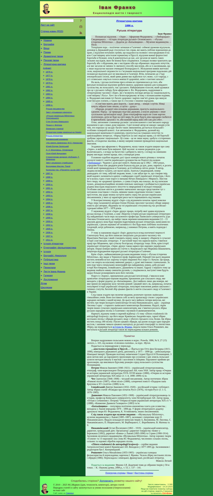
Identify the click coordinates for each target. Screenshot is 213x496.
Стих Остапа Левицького (57, 131)
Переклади (49, 292)
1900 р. (49, 240)
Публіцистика (50, 283)
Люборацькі (94, 162)
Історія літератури (53, 265)
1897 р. (49, 228)
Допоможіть (106, 480)
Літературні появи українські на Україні (63, 142)
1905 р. (49, 249)
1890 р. (49, 199)
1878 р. (49, 84)
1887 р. (49, 187)
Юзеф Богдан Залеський (57, 157)
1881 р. (49, 92)
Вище (130, 473)
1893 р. (49, 212)
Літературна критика (54, 67)
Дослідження (50, 305)
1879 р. (49, 88)
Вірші (46, 49)
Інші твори (49, 287)
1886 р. (49, 113)
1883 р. (49, 100)
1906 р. (49, 253)
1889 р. (49, 195)
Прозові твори (51, 63)
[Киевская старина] (54, 138)
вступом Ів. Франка (122, 327)
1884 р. (49, 105)
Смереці (70, 493)
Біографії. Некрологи (54, 279)
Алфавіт (47, 72)
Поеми (47, 54)
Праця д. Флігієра (54, 134)
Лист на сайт (48, 25)
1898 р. (49, 232)
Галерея (48, 301)
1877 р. (49, 80)
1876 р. (49, 76)
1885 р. (49, 109)
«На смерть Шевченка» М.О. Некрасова (64, 154)
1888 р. (49, 191)
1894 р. (49, 216)
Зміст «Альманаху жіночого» (59, 121)
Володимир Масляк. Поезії (58, 179)
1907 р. (49, 257)
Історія (47, 274)
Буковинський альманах (57, 150)
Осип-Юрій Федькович (56, 165)
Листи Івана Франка (54, 296)
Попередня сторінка (115, 473)
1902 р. (49, 245)
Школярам (46, 314)
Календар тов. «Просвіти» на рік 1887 (63, 183)
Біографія (48, 45)
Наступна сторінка (143, 473)
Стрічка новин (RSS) (52, 31)
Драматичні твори (53, 58)
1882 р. (49, 96)
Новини (47, 41)
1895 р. (49, 220)
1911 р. (49, 261)
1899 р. (49, 236)
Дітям (44, 310)
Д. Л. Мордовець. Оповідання (59, 161)
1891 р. (49, 203)
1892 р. (49, 207)
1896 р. (49, 224)
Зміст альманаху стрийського (59, 175)
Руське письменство (55, 117)
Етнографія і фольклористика (59, 270)
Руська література (54, 146)
